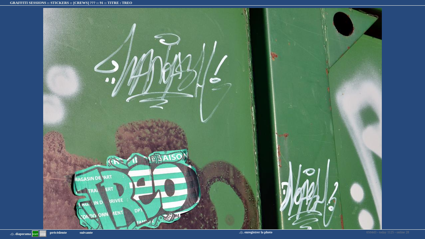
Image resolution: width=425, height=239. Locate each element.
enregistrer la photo (258, 232)
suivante (86, 232)
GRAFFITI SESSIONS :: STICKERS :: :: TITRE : (71, 3)
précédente (58, 232)
